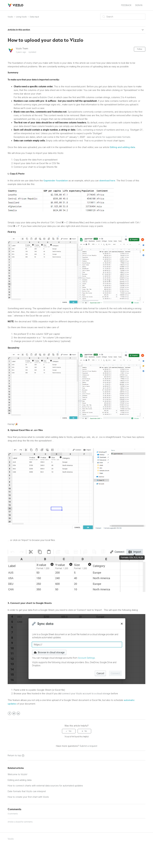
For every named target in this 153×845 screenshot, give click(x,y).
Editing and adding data (122, 147)
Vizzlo (10, 17)
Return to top (16, 755)
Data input (34, 17)
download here (107, 180)
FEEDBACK (126, 5)
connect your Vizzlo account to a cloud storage (86, 693)
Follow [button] (139, 49)
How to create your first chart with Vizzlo (28, 797)
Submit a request (88, 746)
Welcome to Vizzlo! (17, 774)
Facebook (9, 713)
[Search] (122, 17)
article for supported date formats (112, 137)
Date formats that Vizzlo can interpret (27, 791)
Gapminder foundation (55, 180)
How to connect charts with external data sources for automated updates (45, 785)
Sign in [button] (138, 5)
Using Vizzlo (21, 17)
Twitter (14, 713)
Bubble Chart (46, 97)
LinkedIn (18, 713)
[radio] (69, 731)
